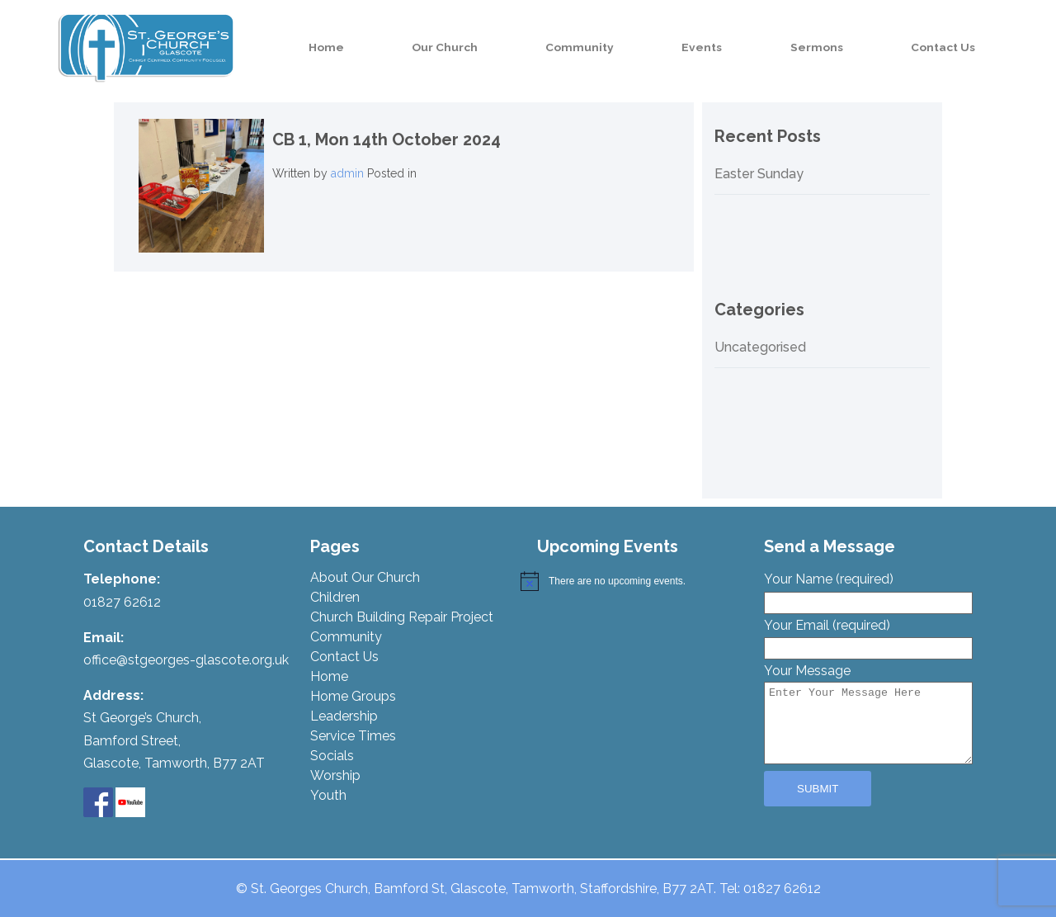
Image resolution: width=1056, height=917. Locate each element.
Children (335, 597)
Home (428, 47)
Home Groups (353, 696)
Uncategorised (760, 347)
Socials (332, 755)
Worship (335, 775)
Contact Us (954, 47)
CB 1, (386, 139)
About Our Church (365, 577)
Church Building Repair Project (401, 617)
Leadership (344, 716)
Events (749, 47)
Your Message (868, 715)
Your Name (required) (868, 590)
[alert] (633, 581)
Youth (328, 795)
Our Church (529, 47)
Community (645, 47)
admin (347, 173)
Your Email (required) (868, 636)
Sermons (845, 47)
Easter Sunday (759, 174)
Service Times (353, 736)
